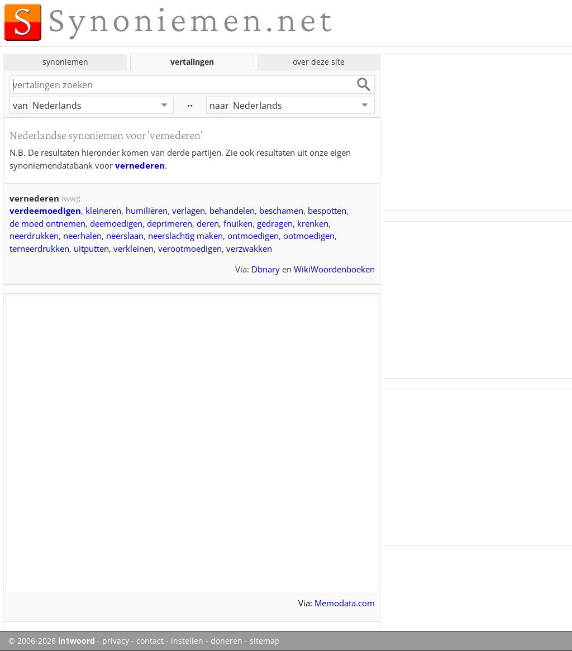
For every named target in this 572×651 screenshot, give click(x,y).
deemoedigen (116, 223)
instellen (187, 641)
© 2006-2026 (51, 641)
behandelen (232, 210)
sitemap (265, 641)
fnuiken (237, 223)
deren (208, 223)
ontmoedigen (253, 235)
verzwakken (249, 248)
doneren (226, 641)
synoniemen (65, 61)
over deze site (319, 61)
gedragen (275, 223)
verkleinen (133, 248)
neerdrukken (34, 235)
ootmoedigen (309, 235)
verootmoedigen (190, 248)
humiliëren (147, 210)
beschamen (281, 210)
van (20, 105)
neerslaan (125, 235)
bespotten (327, 210)
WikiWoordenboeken (334, 269)
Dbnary (265, 269)
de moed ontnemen (47, 223)
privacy (115, 641)
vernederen (140, 165)
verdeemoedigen (45, 210)
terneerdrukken (39, 248)
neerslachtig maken (185, 235)
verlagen (188, 210)
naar (219, 105)
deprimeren (169, 223)
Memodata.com (344, 603)
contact (150, 641)
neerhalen (82, 235)
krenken (312, 223)
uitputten (91, 248)
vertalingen (192, 61)
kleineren (103, 210)
